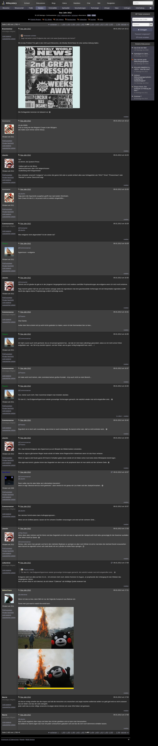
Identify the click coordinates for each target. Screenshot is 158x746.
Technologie (95, 8)
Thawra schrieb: (27, 570)
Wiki (99, 3)
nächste (124, 24)
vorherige (53, 24)
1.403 (87, 24)
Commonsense (8, 224)
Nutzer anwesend (142, 14)
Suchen (93, 19)
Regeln (22, 739)
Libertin (5, 155)
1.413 (102, 24)
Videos (64, 3)
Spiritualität (65, 8)
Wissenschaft (19, 8)
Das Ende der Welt (142, 49)
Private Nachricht (8, 143)
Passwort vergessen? (142, 34)
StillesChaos (7, 590)
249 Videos (60, 19)
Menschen (6, 8)
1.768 (118, 24)
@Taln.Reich (22, 533)
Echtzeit (27, 3)
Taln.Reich (6, 472)
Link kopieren (6, 36)
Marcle (4, 697)
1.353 (68, 24)
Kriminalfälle (53, 8)
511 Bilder (48, 19)
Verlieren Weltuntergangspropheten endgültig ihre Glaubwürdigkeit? (142, 79)
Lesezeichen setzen (8, 39)
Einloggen (143, 30)
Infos (101, 19)
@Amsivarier (22, 228)
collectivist (6, 563)
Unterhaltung (140, 8)
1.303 (63, 24)
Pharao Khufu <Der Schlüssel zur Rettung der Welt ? (142, 90)
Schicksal (74, 15)
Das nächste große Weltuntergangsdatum (142, 62)
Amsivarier (6, 121)
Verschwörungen (80, 8)
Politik (31, 8)
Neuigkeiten (111, 3)
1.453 (106, 24)
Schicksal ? (142, 98)
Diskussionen (40, 3)
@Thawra (21, 316)
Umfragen (127, 8)
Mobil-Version (30, 739)
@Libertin (21, 194)
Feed (89, 15)
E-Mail (93, 15)
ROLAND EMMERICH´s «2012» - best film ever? (142, 70)
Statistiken (76, 3)
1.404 (92, 24)
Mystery (40, 8)
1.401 (78, 24)
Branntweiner (7, 29)
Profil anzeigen (7, 141)
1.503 (111, 24)
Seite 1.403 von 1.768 (11, 24)
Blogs (54, 3)
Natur (116, 8)
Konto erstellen (143, 37)
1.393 (73, 24)
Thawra (5, 244)
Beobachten (71, 19)
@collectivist (22, 595)
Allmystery (11, 3)
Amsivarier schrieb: (28, 36)
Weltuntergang (66, 15)
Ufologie (107, 8)
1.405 (97, 24)
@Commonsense (24, 248)
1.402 (82, 24)
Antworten (83, 19)
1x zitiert (119, 416)
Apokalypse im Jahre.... (142, 55)
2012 (58, 15)
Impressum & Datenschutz (10, 739)
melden (126, 117)
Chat (88, 3)
